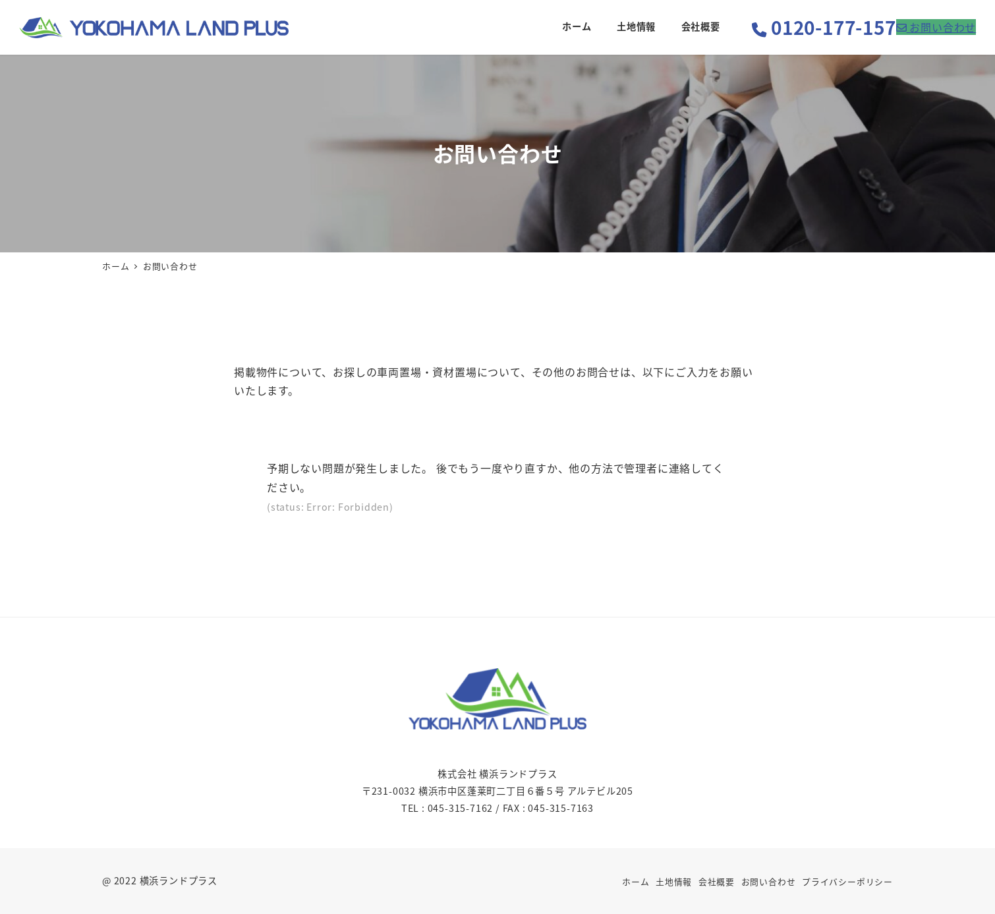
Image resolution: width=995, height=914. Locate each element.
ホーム (635, 881)
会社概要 (716, 881)
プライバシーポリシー (847, 881)
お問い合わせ (768, 881)
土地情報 (674, 881)
